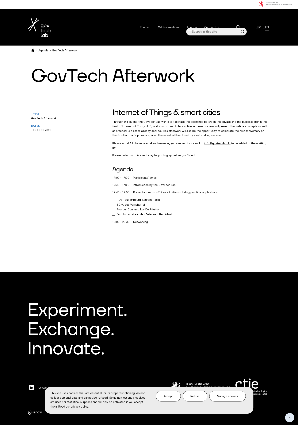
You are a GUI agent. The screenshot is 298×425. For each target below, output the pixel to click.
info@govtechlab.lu (217, 145)
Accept (168, 396)
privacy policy (79, 406)
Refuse (195, 396)
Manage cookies (227, 396)
